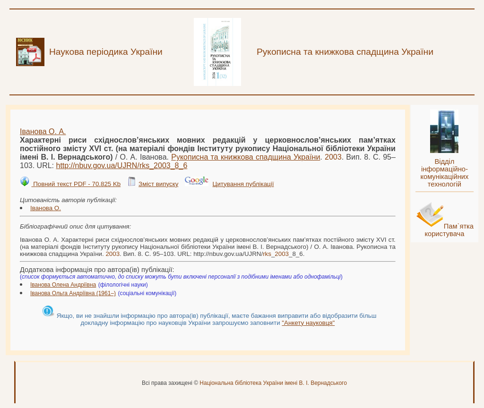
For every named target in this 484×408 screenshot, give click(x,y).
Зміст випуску (158, 183)
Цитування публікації (243, 183)
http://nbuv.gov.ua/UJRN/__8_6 (121, 166)
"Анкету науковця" (308, 322)
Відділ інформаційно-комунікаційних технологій (444, 173)
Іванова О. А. (43, 132)
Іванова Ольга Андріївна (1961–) (73, 293)
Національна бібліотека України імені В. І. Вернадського (273, 383)
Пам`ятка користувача (449, 230)
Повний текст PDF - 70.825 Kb (76, 183)
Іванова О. (45, 208)
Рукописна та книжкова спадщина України (245, 157)
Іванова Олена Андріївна (63, 284)
